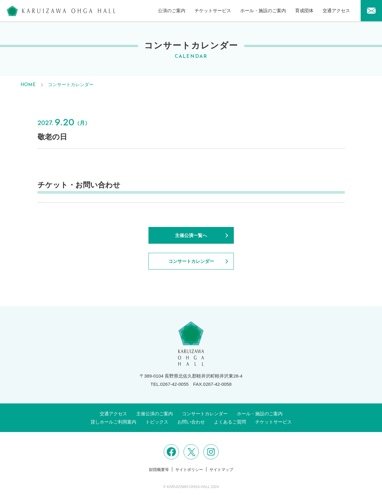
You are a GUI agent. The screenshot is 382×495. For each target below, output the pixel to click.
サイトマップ (221, 469)
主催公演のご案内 (154, 413)
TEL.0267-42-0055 (169, 384)
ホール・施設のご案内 (263, 10)
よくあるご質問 (230, 421)
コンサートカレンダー (71, 84)
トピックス (156, 421)
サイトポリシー (189, 469)
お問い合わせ (191, 421)
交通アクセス (336, 10)
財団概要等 (159, 469)
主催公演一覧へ (191, 235)
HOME (28, 85)
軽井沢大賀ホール (61, 10)
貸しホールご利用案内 (113, 421)
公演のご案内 (171, 10)
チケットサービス (213, 10)
